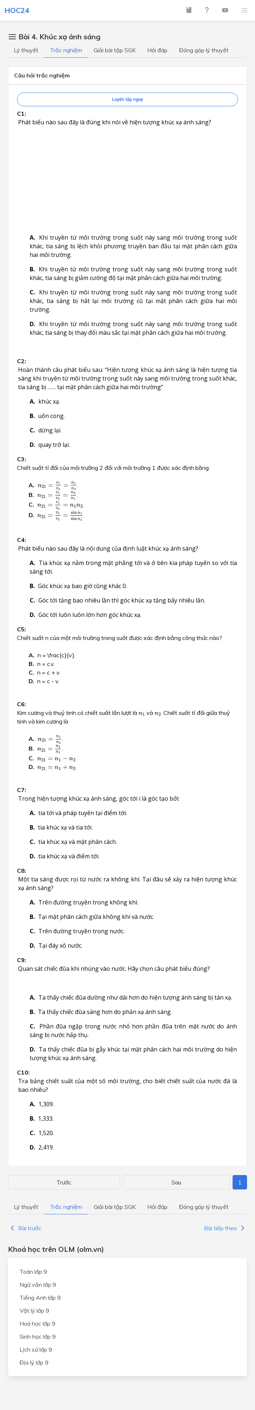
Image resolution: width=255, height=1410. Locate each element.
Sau (176, 1182)
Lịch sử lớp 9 (36, 1349)
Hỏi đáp (157, 50)
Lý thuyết (26, 50)
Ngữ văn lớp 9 (38, 1284)
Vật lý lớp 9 (34, 1310)
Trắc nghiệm (66, 50)
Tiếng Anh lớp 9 (40, 1297)
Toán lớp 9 (33, 1271)
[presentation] (57, 485)
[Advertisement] (127, 117)
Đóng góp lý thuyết (204, 50)
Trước (63, 1182)
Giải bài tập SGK (115, 50)
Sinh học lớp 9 (38, 1336)
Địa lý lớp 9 (34, 1362)
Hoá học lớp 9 (37, 1323)
